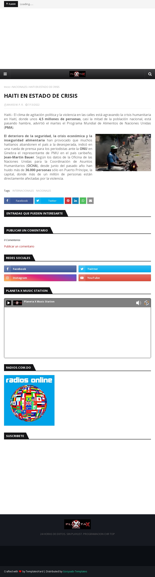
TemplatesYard (34, 571)
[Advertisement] (77, 38)
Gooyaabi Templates (75, 571)
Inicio (7, 87)
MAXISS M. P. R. (15, 104)
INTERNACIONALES (23, 190)
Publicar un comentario (19, 246)
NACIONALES (19, 87)
